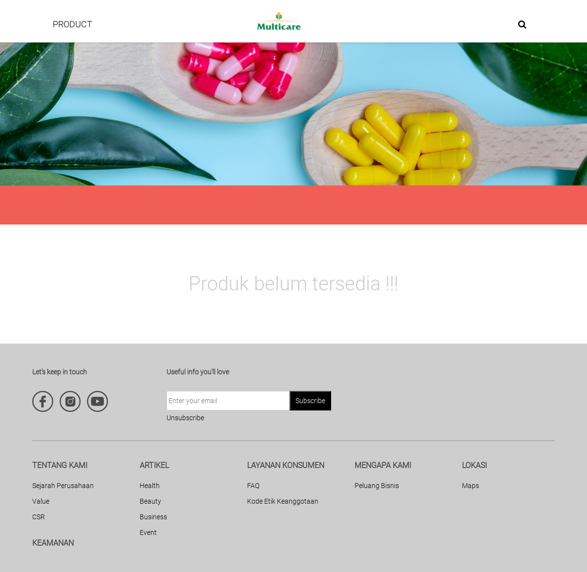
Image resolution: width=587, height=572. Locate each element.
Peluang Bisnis (377, 486)
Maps (470, 486)
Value (40, 501)
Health (150, 486)
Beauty (150, 501)
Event (148, 532)
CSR (38, 517)
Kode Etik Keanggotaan (282, 501)
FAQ (253, 486)
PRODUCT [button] (72, 24)
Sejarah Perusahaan (63, 486)
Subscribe (310, 401)
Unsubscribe (185, 418)
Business (153, 517)
